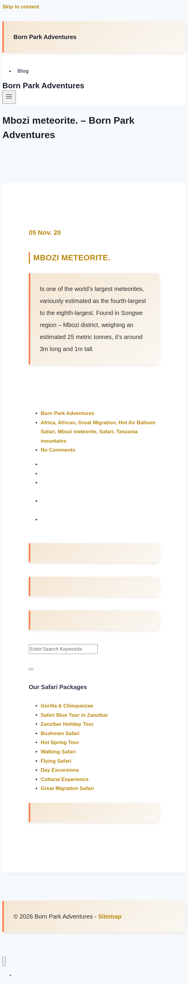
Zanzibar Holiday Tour (67, 724)
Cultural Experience (65, 779)
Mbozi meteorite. (71, 257)
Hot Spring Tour (60, 742)
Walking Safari (58, 752)
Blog (23, 71)
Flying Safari (56, 761)
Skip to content (20, 7)
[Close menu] (4, 962)
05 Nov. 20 (45, 232)
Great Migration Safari (67, 788)
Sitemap (110, 916)
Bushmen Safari (60, 733)
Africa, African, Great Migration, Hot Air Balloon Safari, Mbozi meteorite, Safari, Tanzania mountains (98, 432)
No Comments (58, 450)
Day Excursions (60, 770)
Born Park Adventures (67, 413)
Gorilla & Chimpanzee (67, 706)
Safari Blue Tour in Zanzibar (74, 715)
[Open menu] (9, 97)
